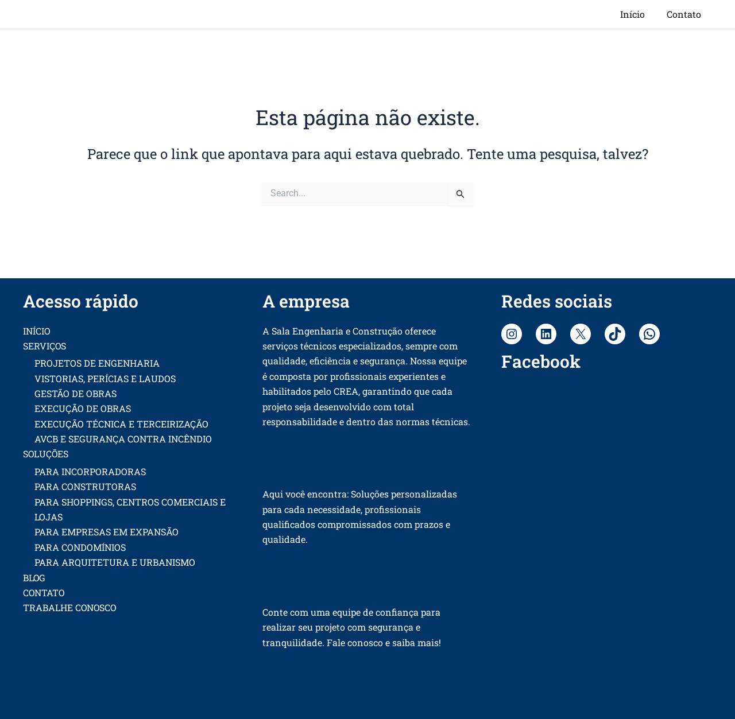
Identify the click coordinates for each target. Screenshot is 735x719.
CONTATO (44, 592)
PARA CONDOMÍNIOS (80, 547)
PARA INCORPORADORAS (90, 471)
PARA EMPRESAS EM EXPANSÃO (106, 532)
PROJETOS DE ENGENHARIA (97, 363)
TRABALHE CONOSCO (70, 608)
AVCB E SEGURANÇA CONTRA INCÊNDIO (123, 439)
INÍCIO (37, 331)
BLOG (34, 578)
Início (637, 14)
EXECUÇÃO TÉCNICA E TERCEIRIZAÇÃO (121, 424)
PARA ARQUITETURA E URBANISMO (114, 562)
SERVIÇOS (45, 346)
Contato (685, 14)
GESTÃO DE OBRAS (75, 393)
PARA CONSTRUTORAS (85, 486)
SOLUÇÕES (46, 454)
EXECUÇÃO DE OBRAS (82, 409)
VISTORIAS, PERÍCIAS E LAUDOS (105, 378)
